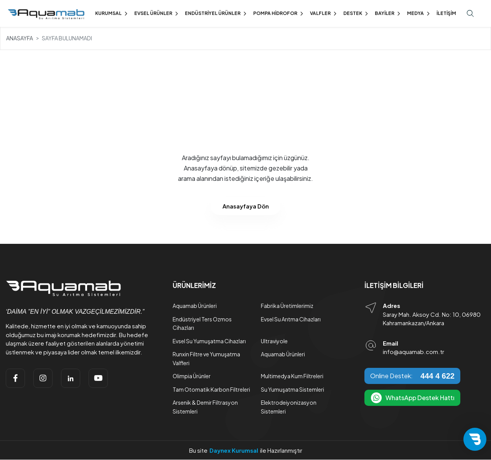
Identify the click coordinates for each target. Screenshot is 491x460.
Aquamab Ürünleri (195, 306)
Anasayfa (19, 38)
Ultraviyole (274, 341)
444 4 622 (437, 376)
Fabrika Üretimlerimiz (287, 306)
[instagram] (43, 378)
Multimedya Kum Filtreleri (292, 376)
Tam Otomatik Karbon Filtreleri (211, 389)
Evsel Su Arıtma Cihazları (291, 319)
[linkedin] (70, 378)
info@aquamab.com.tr (413, 352)
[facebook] (15, 378)
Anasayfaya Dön (245, 206)
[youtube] (98, 378)
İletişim (446, 13)
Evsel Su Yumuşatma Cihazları (209, 341)
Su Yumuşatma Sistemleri (292, 389)
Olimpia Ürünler (192, 376)
